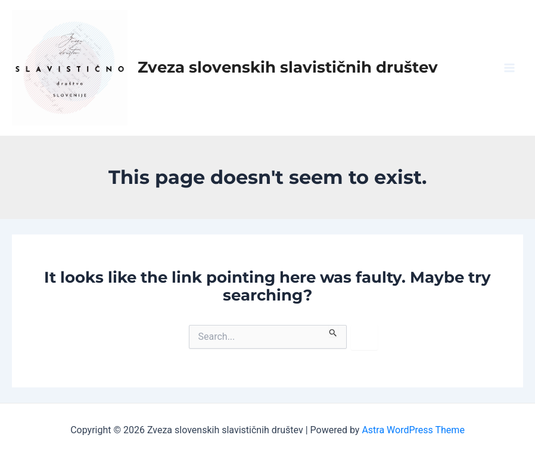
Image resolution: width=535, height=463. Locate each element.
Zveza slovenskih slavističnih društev (288, 67)
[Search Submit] (333, 331)
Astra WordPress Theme (413, 430)
